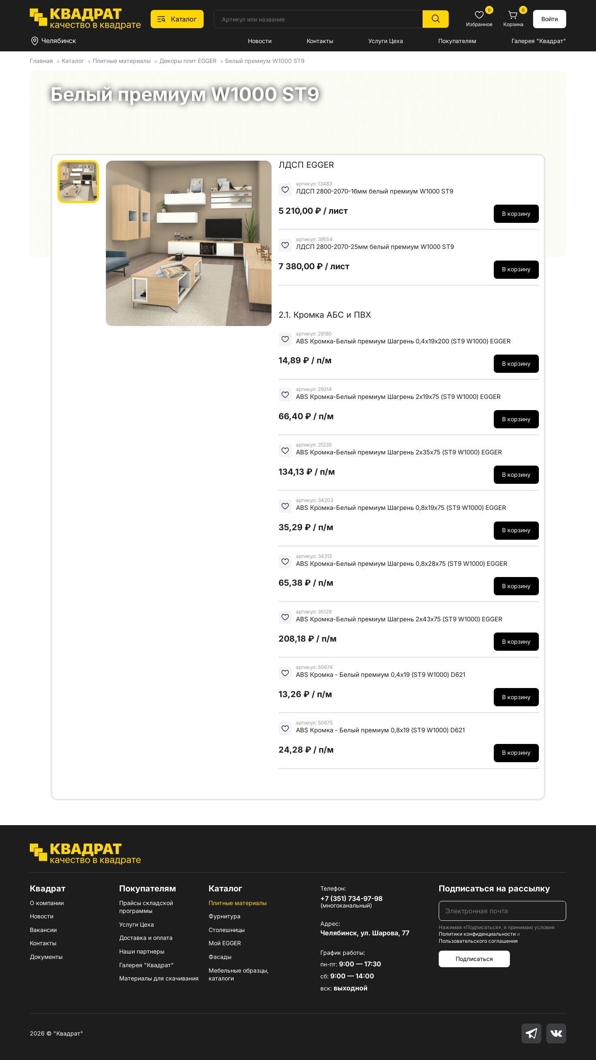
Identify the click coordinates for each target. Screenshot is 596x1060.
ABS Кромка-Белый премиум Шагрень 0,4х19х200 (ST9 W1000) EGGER (403, 341)
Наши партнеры (141, 951)
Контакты (320, 40)
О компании (47, 902)
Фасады (220, 956)
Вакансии (43, 929)
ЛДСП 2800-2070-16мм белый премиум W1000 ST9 (374, 191)
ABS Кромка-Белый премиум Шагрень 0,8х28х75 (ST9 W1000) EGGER (401, 563)
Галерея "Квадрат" (539, 40)
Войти (549, 18)
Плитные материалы (238, 902)
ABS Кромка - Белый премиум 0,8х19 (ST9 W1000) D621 (380, 730)
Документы (46, 956)
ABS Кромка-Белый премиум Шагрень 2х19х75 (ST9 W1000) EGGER (398, 396)
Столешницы (227, 929)
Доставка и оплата (146, 937)
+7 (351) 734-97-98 (351, 898)
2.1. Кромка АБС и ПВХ (325, 315)
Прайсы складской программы (146, 907)
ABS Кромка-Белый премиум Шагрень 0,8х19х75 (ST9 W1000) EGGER (401, 507)
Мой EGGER (225, 943)
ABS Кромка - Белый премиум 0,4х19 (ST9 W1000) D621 (380, 674)
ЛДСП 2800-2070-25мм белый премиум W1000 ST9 (375, 246)
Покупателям (457, 40)
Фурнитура (224, 916)
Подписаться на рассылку (494, 888)
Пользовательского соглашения (478, 941)
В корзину (516, 213)
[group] (189, 243)
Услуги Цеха (385, 40)
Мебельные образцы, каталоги (239, 974)
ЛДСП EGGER (306, 165)
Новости (260, 40)
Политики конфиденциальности (477, 934)
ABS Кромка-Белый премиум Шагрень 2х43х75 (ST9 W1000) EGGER (399, 619)
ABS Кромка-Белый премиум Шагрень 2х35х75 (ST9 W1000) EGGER (399, 452)
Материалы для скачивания (159, 978)
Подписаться (474, 958)
